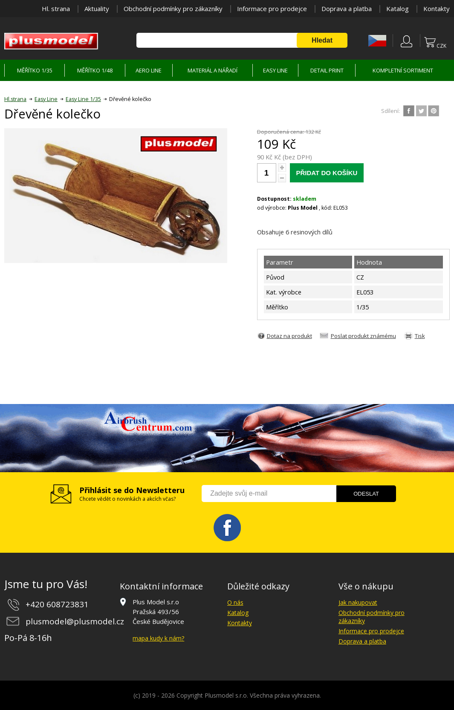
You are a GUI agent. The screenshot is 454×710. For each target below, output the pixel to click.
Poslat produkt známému (363, 336)
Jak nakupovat (357, 602)
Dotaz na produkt (289, 336)
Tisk (420, 336)
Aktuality (96, 8)
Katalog (397, 8)
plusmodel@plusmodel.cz (75, 621)
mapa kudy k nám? (158, 638)
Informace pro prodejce (272, 8)
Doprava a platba (346, 8)
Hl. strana (56, 8)
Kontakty (436, 8)
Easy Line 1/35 (83, 99)
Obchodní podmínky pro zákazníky (173, 8)
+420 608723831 (57, 604)
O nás (235, 602)
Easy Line (46, 99)
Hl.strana (15, 99)
